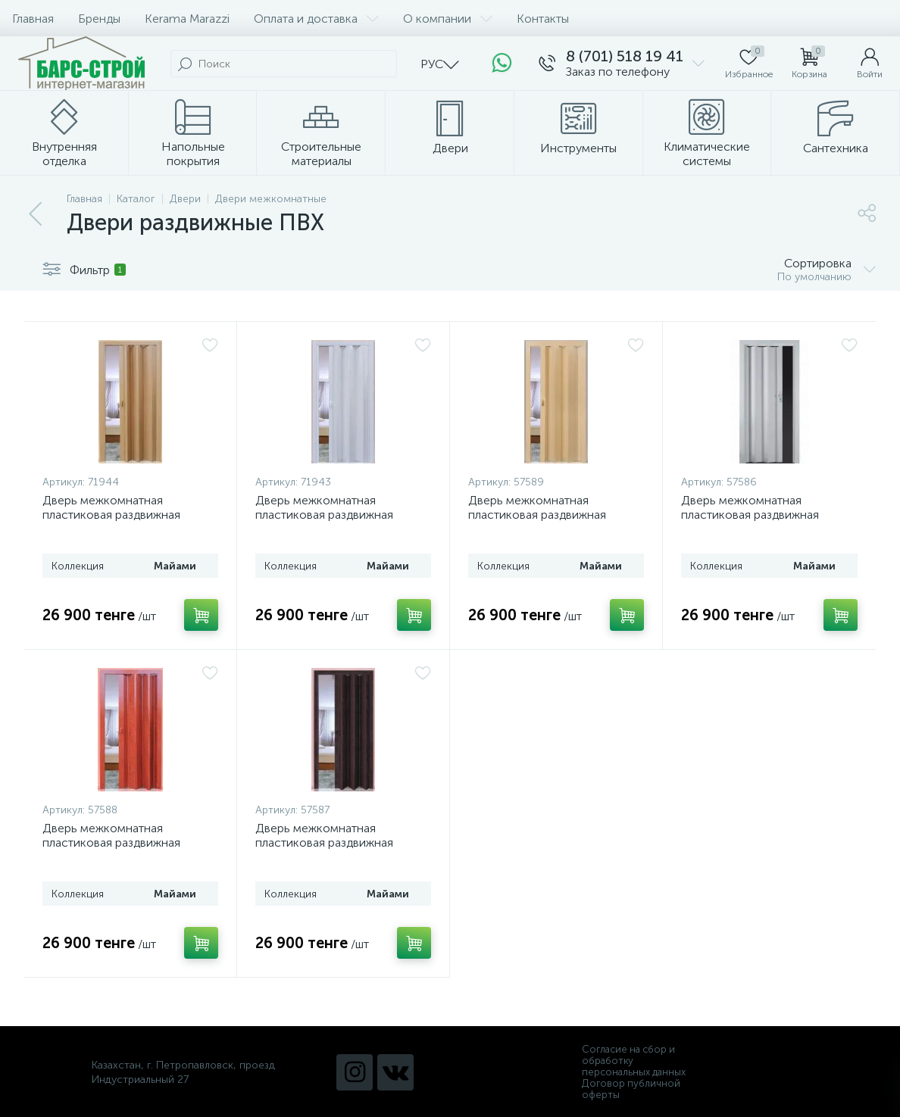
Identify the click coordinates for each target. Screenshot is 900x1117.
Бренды (99, 18)
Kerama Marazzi (187, 18)
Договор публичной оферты (631, 1089)
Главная (33, 18)
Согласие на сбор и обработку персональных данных (634, 1061)
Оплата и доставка (316, 18)
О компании (447, 18)
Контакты (543, 18)
